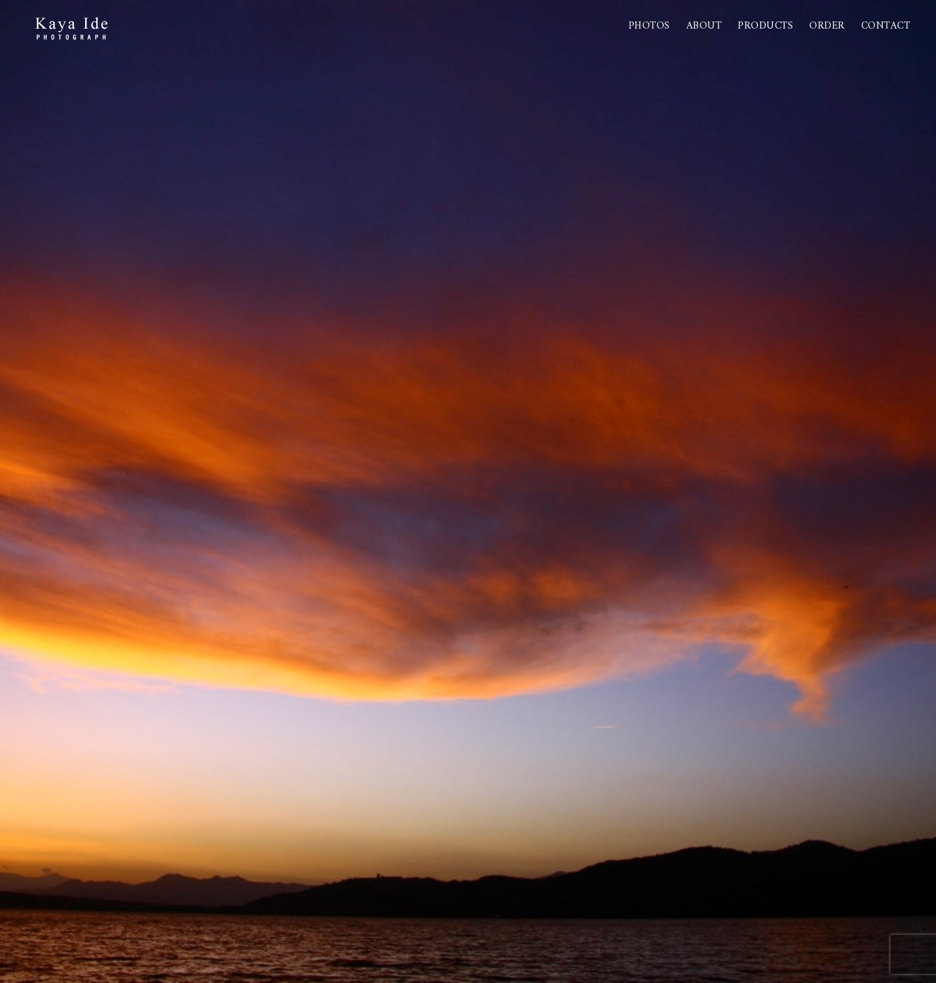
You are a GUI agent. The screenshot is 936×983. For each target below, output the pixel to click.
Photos (649, 26)
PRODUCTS (765, 26)
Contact (886, 26)
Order (827, 26)
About (704, 26)
